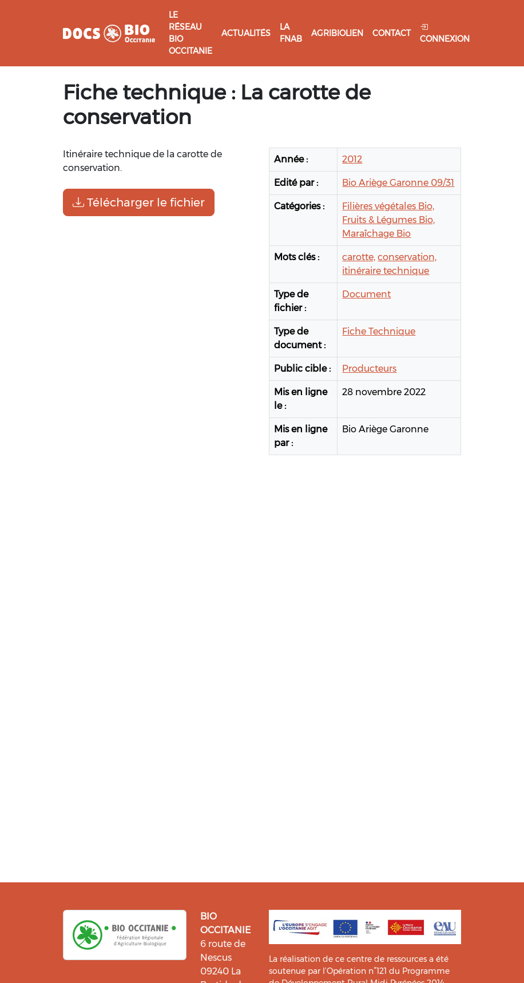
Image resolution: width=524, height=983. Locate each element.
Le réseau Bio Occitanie (190, 33)
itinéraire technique (385, 270)
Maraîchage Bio (376, 233)
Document (366, 294)
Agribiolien (337, 33)
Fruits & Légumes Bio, (388, 219)
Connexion (445, 33)
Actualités (246, 33)
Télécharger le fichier (139, 202)
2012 (352, 159)
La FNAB (291, 33)
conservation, (407, 257)
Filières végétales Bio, (388, 206)
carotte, (358, 257)
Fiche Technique (378, 331)
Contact (391, 33)
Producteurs (369, 368)
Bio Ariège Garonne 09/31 (398, 182)
